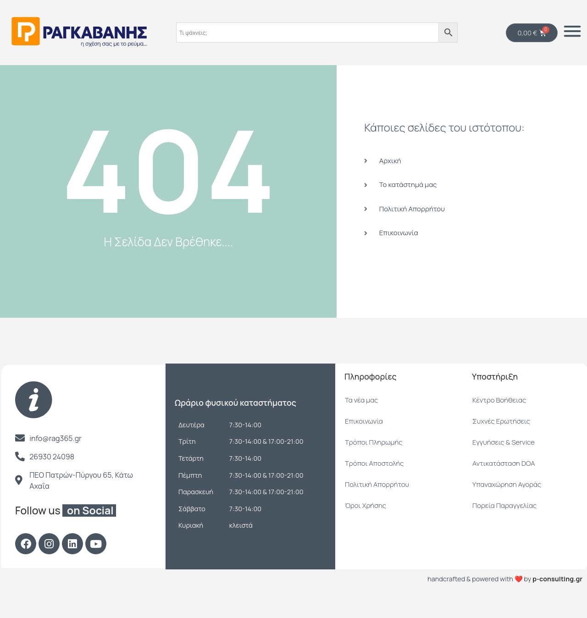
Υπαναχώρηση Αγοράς (506, 507)
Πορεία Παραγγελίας (504, 528)
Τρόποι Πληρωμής (373, 465)
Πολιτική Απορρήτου (377, 507)
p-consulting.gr (557, 601)
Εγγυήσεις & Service (503, 465)
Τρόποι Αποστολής (374, 486)
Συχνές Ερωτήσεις (501, 444)
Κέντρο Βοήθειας (499, 423)
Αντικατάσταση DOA (503, 486)
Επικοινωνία (364, 444)
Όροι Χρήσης (365, 528)
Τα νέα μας (361, 423)
